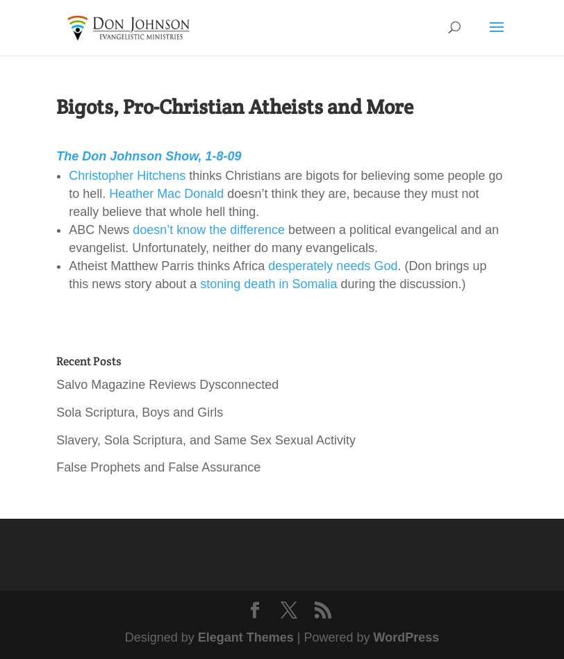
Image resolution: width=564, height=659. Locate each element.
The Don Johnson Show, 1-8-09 (148, 156)
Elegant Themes (246, 637)
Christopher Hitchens (127, 176)
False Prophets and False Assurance (158, 467)
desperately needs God (332, 266)
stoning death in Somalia (268, 284)
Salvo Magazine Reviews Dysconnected (167, 385)
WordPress (407, 637)
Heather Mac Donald (166, 194)
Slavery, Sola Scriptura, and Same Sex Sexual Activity (206, 440)
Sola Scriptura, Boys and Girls (139, 412)
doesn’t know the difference (209, 230)
